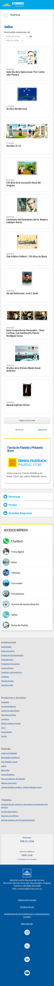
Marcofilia (5, 770)
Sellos (3, 766)
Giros (3, 727)
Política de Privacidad (27, 900)
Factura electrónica (9, 811)
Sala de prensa (7, 681)
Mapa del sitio (27, 923)
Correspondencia (8, 706)
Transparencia (7, 659)
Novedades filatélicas (10, 757)
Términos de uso (27, 907)
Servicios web (7, 685)
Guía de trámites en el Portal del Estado (18, 820)
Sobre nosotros (8, 651)
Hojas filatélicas (8, 774)
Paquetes (5, 702)
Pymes (12, 505)
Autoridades (6, 646)
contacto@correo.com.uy (29, 888)
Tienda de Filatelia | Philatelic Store (25, 449)
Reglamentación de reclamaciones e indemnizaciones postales (27, 915)
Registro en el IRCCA (9, 816)
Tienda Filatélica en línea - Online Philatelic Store (21, 787)
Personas (14, 497)
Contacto (5, 676)
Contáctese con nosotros (27, 859)
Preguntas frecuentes (10, 663)
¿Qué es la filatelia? (9, 753)
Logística (5, 719)
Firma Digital (6, 732)
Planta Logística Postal (10, 723)
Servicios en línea (8, 715)
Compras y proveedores (11, 672)
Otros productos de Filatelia (13, 778)
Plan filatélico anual (9, 761)
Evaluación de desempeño (12, 655)
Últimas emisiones (9, 783)
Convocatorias (7, 668)
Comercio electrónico (10, 710)
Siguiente (41, 429)
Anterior (19, 429)
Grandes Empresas (20, 513)
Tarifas (4, 736)
